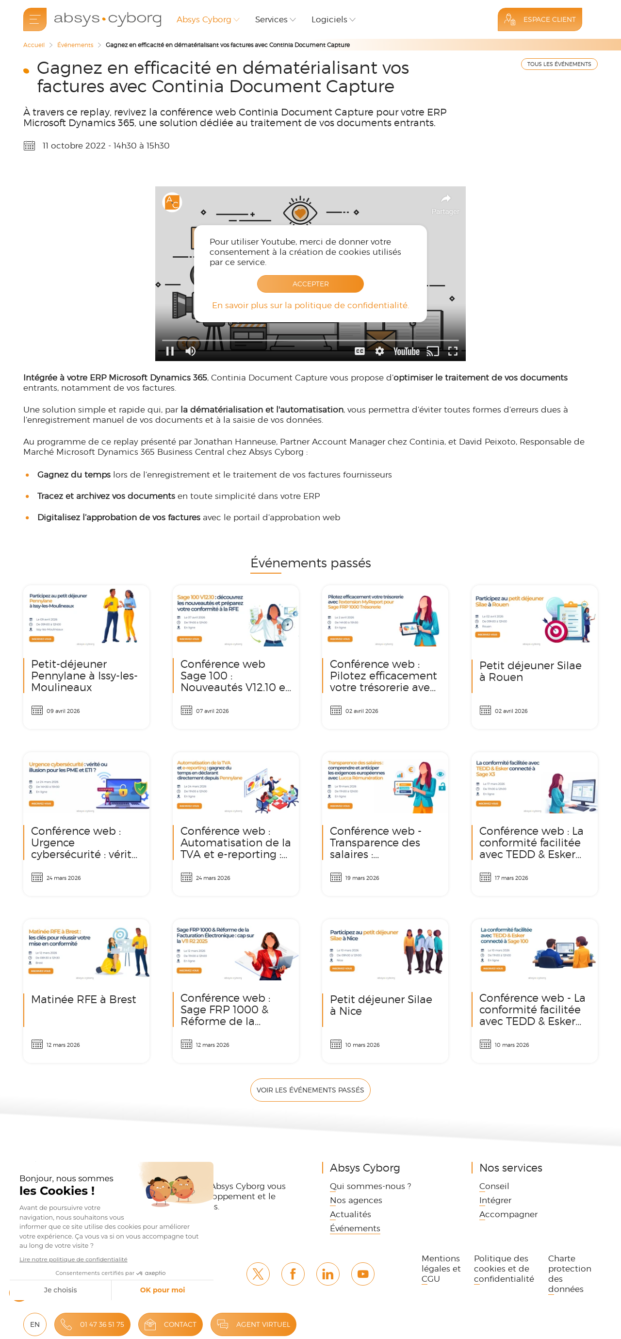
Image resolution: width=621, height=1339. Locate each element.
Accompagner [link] (508, 1214)
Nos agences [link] (356, 1200)
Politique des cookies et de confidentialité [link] (504, 1269)
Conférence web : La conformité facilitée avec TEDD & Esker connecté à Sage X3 (535, 824)
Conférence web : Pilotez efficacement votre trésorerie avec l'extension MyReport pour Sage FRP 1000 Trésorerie (385, 657)
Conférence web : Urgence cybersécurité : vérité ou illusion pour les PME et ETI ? (86, 824)
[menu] (35, 19)
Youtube (363, 1274)
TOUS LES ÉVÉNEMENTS (559, 64)
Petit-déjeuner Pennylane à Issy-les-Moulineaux (86, 657)
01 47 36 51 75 (102, 1324)
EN (35, 1324)
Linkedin (328, 1274)
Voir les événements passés (310, 1090)
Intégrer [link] (495, 1200)
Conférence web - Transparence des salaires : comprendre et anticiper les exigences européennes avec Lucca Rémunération (385, 824)
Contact (180, 1324)
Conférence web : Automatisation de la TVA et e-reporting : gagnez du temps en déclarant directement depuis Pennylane (236, 824)
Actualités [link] (350, 1214)
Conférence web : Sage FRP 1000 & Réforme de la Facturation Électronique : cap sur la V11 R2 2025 (236, 991)
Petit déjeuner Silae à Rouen (535, 657)
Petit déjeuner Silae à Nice (385, 991)
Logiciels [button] (329, 19)
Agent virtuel (263, 1324)
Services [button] (271, 19)
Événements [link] (355, 1228)
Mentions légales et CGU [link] (441, 1269)
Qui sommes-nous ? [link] (370, 1186)
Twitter (258, 1274)
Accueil (34, 45)
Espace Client (549, 19)
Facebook (293, 1274)
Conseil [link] (494, 1186)
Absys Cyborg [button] (204, 19)
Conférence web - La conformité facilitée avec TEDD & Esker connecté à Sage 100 (535, 991)
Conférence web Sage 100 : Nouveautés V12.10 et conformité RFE (236, 657)
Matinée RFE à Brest (86, 991)
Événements (75, 45)
